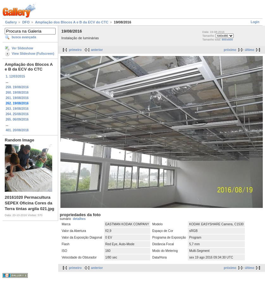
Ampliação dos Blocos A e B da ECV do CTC (71, 22)
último (249, 50)
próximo (230, 50)
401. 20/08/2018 (17, 130)
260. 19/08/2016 (17, 92)
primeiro (75, 50)
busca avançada (24, 37)
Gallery (11, 22)
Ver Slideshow (22, 48)
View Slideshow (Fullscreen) (33, 53)
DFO (25, 22)
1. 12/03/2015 (15, 76)
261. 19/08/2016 (17, 98)
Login (255, 22)
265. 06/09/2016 (17, 119)
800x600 (227, 39)
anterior (97, 50)
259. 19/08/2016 (17, 87)
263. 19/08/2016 (17, 108)
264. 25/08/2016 (17, 114)
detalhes (79, 219)
